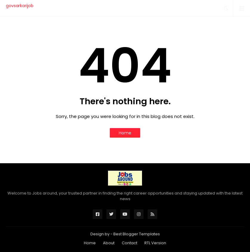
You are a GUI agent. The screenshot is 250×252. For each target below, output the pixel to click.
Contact (129, 243)
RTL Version (155, 243)
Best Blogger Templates (136, 234)
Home (125, 133)
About (109, 243)
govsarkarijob (19, 6)
